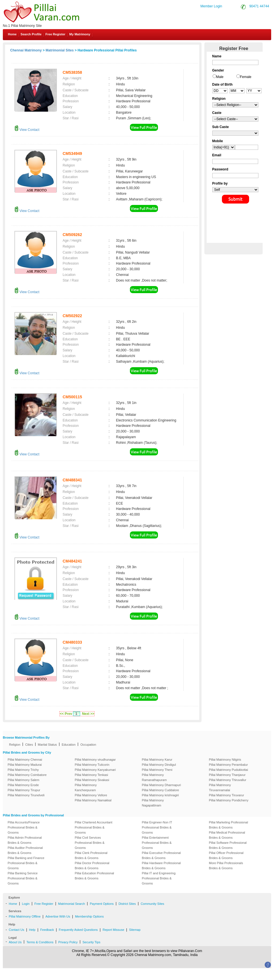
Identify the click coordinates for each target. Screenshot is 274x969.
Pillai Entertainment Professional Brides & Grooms (157, 842)
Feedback (47, 929)
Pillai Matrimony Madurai (25, 764)
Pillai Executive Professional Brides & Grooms (161, 855)
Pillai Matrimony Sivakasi (92, 780)
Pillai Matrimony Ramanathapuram (154, 777)
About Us (15, 942)
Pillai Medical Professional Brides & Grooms (227, 835)
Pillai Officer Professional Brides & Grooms (226, 855)
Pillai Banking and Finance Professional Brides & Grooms (26, 863)
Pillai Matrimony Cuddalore (160, 790)
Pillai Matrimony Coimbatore (27, 775)
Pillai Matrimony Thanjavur (227, 775)
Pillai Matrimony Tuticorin (92, 764)
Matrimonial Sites (60, 50)
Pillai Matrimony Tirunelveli (26, 795)
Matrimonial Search (71, 903)
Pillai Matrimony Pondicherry (228, 800)
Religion (14, 744)
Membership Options (89, 916)
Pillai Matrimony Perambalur (228, 764)
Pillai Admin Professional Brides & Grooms (25, 840)
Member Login (211, 6)
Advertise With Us (57, 916)
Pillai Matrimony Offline (24, 916)
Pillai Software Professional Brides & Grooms (228, 845)
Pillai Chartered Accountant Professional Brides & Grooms (93, 827)
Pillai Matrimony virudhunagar (95, 759)
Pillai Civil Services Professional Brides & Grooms (89, 842)
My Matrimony (79, 34)
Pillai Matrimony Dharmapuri (161, 785)
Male (220, 77)
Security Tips (91, 942)
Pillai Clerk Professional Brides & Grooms (91, 855)
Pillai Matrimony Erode (23, 785)
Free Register (55, 34)
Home (12, 34)
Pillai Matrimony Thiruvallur (227, 780)
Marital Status (47, 744)
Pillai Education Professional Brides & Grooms (94, 875)
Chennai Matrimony (26, 50)
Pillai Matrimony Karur (157, 759)
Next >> (88, 714)
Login (25, 903)
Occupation (88, 744)
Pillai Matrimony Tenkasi (91, 775)
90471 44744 (259, 6)
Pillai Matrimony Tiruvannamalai (220, 787)
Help (32, 929)
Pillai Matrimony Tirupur (24, 790)
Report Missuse (113, 929)
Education (69, 744)
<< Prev (66, 714)
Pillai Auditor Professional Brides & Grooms (25, 850)
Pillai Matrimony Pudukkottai (228, 769)
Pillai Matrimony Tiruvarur (226, 795)
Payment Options (102, 903)
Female (245, 77)
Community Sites (152, 903)
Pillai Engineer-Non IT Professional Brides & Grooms (157, 827)
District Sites (127, 903)
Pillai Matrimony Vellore (91, 795)
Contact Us (16, 929)
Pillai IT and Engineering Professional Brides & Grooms (158, 878)
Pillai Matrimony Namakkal (93, 800)
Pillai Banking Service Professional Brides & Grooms (23, 878)
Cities (29, 744)
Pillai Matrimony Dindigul (159, 764)
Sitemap (134, 929)
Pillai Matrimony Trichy (23, 769)
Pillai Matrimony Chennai (25, 759)
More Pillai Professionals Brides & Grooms (226, 865)
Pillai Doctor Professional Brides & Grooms (92, 865)
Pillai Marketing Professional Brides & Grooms (228, 825)
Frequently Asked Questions (78, 929)
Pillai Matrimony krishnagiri (160, 795)
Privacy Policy (68, 942)
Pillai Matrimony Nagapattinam (153, 803)
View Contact (26, 130)
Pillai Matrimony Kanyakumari (95, 769)
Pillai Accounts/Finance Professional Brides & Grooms (24, 827)
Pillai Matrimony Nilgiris (225, 759)
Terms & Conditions (39, 942)
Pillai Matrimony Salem (23, 780)
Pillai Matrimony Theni (157, 769)
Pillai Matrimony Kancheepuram (86, 787)
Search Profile (31, 34)
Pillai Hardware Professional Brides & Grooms (161, 865)
